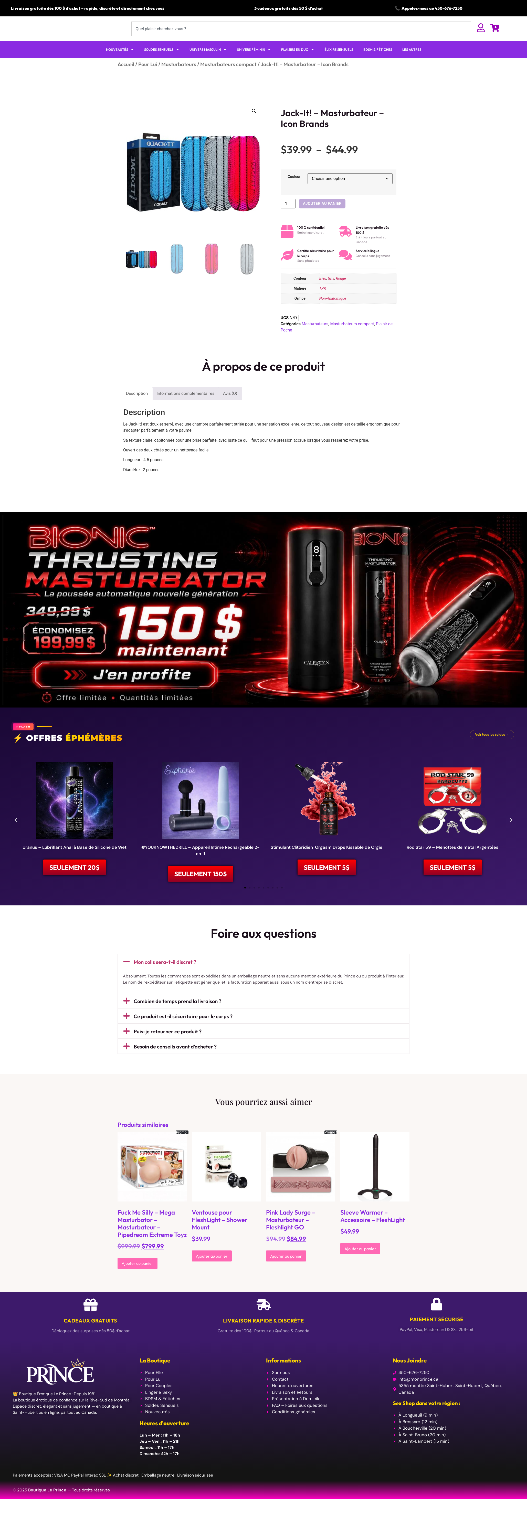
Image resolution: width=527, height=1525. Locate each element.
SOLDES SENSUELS (161, 59)
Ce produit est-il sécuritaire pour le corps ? (183, 1028)
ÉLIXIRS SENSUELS (338, 59)
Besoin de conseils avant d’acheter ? (175, 1058)
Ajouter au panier (322, 213)
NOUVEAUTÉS (120, 59)
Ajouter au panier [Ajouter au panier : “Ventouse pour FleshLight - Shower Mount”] (212, 1267)
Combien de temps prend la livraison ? (177, 1013)
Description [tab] (137, 403)
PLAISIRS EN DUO (297, 59)
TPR (322, 298)
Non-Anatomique (332, 308)
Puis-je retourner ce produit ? (168, 1043)
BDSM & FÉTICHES (377, 59)
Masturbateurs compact (228, 74)
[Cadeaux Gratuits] (90, 1317)
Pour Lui (147, 74)
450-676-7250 (448, 8)
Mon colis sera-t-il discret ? (165, 974)
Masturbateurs (178, 74)
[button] (254, 121)
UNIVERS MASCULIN (208, 59)
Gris (331, 289)
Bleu (322, 289)
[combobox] (301, 34)
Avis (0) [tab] (230, 403)
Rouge (341, 289)
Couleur (294, 187)
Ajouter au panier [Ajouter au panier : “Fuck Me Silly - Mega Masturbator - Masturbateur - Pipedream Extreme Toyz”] (137, 1275)
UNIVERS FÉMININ (254, 59)
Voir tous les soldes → (492, 744)
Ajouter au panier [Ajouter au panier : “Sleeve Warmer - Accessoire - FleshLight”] (360, 1260)
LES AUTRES (411, 59)
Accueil (126, 74)
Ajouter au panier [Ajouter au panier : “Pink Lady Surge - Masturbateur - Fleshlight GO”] (286, 1267)
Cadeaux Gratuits (90, 1332)
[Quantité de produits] (288, 214)
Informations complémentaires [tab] (185, 403)
